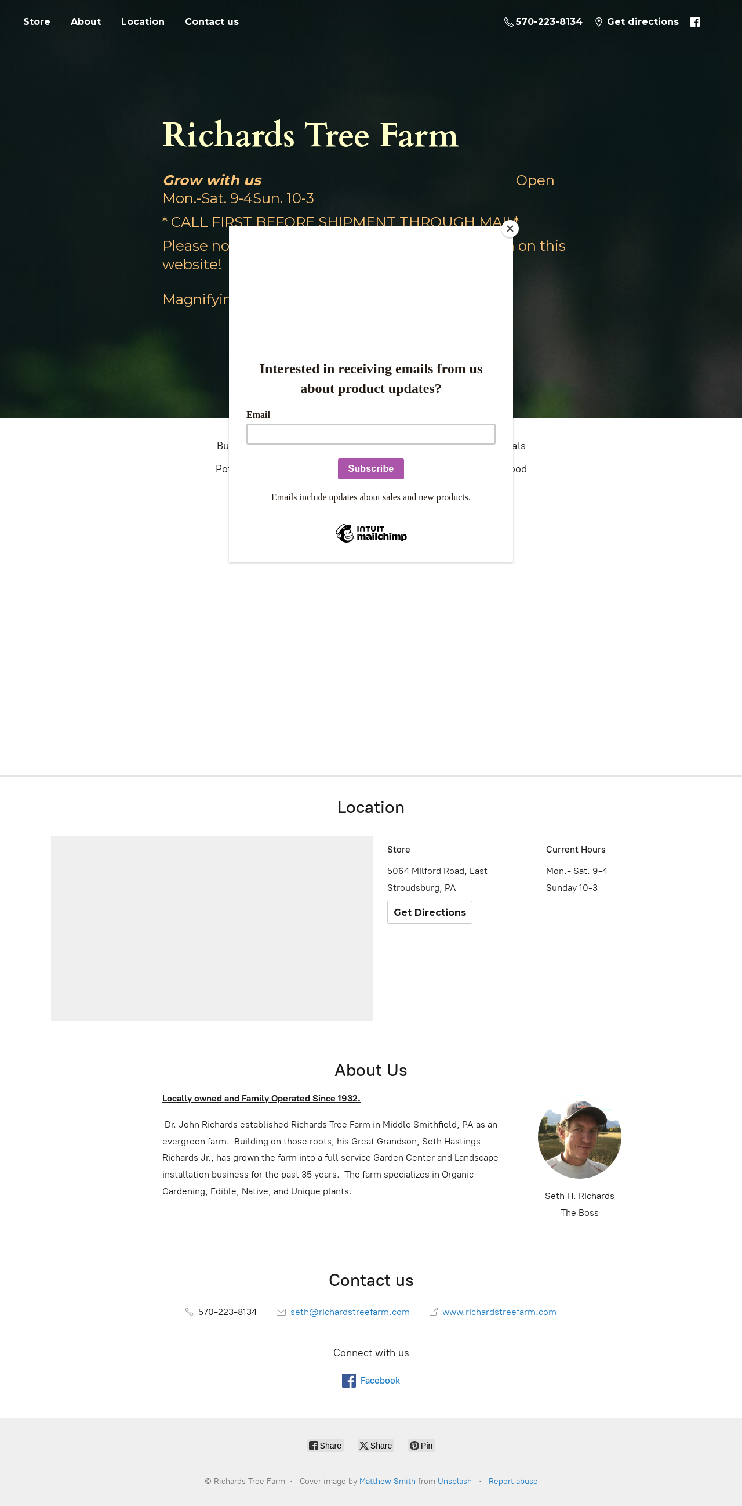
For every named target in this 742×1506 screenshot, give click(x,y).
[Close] (510, 228)
